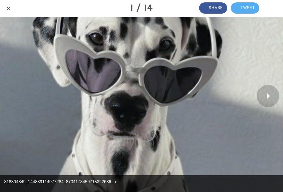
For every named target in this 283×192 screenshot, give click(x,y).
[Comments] (274, 8)
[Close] (8, 8)
